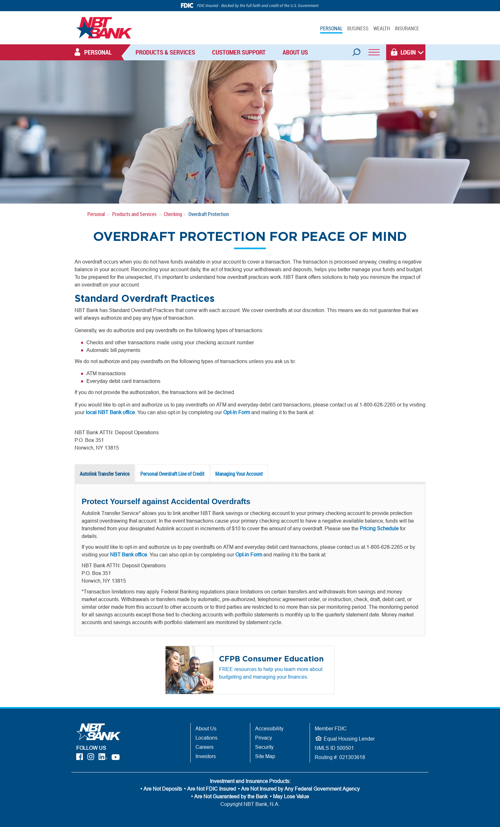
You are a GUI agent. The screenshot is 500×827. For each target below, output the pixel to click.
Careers (204, 747)
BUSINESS (358, 28)
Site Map (265, 756)
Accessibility (269, 728)
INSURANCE (407, 28)
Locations (206, 738)
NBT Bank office (128, 554)
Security (264, 747)
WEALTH (381, 28)
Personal (96, 214)
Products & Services (165, 52)
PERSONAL (331, 28)
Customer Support (239, 52)
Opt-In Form (236, 412)
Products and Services (134, 214)
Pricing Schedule (379, 528)
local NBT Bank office (110, 412)
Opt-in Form (248, 554)
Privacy (263, 738)
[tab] (105, 473)
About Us (295, 52)
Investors (205, 756)
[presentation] (105, 473)
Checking (173, 214)
